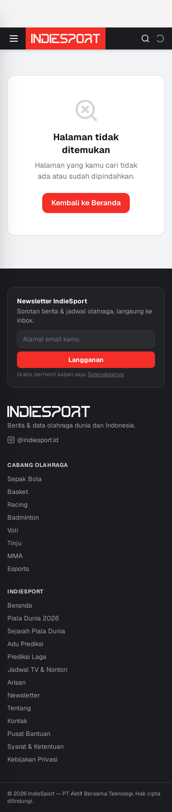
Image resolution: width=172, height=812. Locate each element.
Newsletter (23, 695)
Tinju (14, 543)
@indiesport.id (32, 440)
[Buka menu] (14, 38)
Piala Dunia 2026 (33, 618)
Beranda (19, 605)
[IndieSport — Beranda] (65, 38)
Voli (12, 530)
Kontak (17, 721)
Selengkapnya (106, 374)
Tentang (19, 708)
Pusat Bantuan (28, 734)
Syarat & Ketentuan (35, 746)
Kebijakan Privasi (32, 759)
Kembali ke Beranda (86, 203)
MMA (14, 556)
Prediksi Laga (26, 657)
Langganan (86, 360)
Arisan (16, 682)
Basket (17, 492)
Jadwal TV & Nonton (37, 669)
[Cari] (145, 38)
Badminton (23, 517)
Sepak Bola (24, 479)
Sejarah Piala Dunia (36, 631)
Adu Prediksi (25, 644)
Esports (18, 569)
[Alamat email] (86, 339)
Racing (17, 504)
